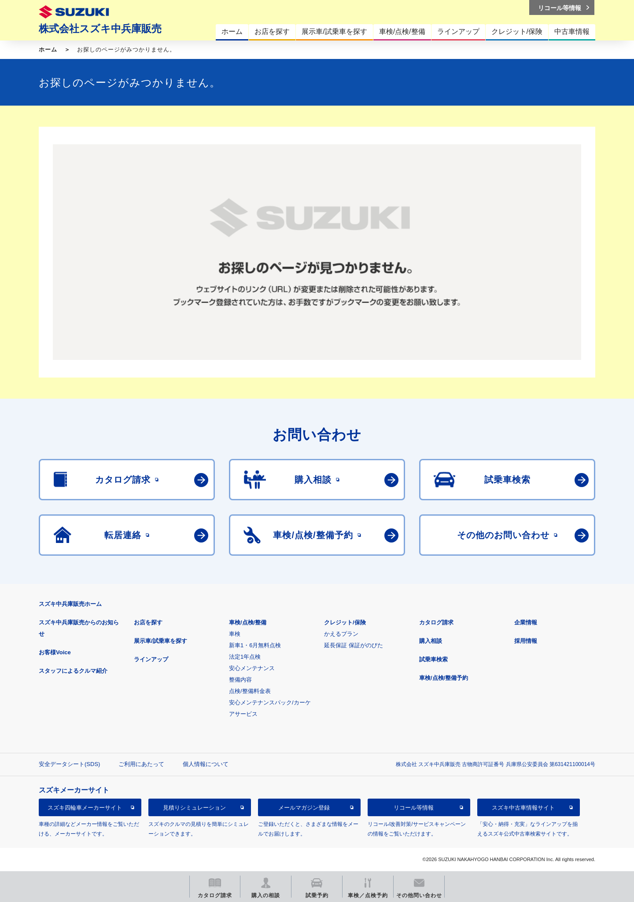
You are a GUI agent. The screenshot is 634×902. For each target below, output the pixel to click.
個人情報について (206, 764)
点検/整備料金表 (250, 691)
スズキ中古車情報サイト (523, 807)
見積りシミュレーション (194, 807)
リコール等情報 (414, 807)
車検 (234, 634)
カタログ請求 (436, 622)
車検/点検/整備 (247, 622)
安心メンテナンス (252, 668)
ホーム (48, 49)
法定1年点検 (245, 656)
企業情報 (525, 622)
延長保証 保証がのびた (353, 645)
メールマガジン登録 (304, 807)
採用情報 (525, 641)
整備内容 (240, 679)
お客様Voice (55, 652)
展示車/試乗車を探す (160, 641)
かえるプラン (341, 634)
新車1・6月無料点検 (255, 645)
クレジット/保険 (345, 622)
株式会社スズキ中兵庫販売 (100, 28)
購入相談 (430, 641)
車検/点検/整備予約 (443, 678)
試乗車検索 (433, 659)
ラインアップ (151, 659)
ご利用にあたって (141, 764)
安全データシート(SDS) (69, 764)
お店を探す (148, 622)
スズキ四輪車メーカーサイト (85, 807)
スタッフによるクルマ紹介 (73, 670)
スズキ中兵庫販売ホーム (70, 604)
